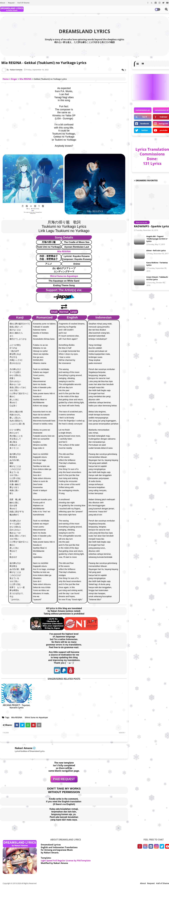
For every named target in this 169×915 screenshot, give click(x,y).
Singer (14, 79)
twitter (144, 130)
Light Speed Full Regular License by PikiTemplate (66, 860)
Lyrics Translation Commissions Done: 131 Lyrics (152, 156)
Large (73, 311)
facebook (144, 123)
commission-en (143, 110)
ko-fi (144, 117)
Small (54, 311)
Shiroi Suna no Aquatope (64, 276)
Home (6, 79)
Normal (64, 311)
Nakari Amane (23, 748)
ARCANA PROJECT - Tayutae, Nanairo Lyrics (16, 706)
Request (11, 2)
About (3, 2)
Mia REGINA (25, 79)
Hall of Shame (23, 2)
